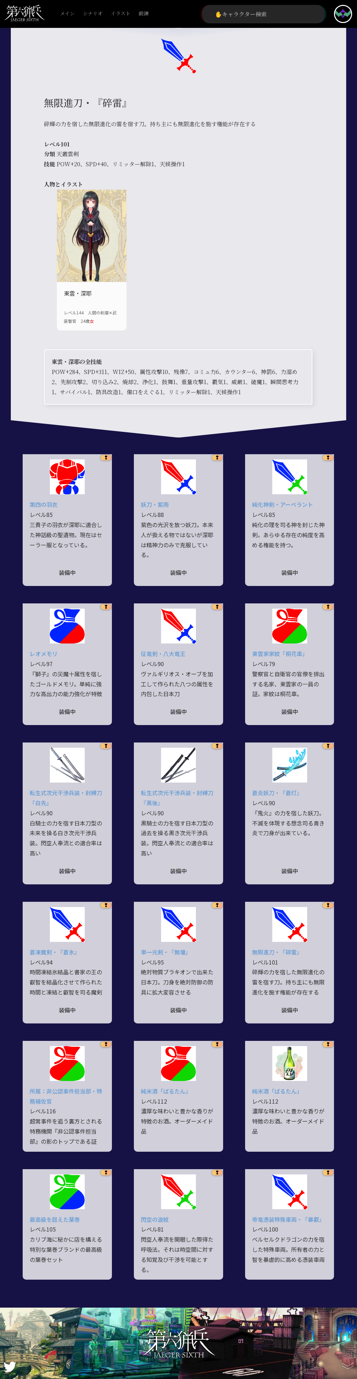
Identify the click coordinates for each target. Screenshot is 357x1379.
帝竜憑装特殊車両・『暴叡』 (288, 1219)
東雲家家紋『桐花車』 (280, 653)
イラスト (121, 14)
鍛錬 (144, 14)
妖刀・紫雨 (155, 504)
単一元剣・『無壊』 (166, 952)
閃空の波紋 (155, 1219)
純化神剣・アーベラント (282, 504)
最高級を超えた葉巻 (55, 1219)
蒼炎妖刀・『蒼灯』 (277, 792)
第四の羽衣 (44, 504)
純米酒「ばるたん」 (166, 1091)
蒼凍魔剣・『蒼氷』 (55, 952)
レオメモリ (44, 653)
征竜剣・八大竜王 (163, 653)
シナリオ (93, 14)
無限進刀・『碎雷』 (277, 952)
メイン (67, 14)
